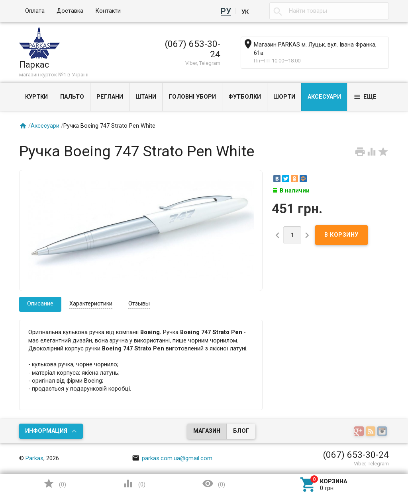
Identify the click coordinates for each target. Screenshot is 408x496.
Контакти (108, 11)
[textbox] (329, 11)
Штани (145, 96)
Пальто (72, 96)
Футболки (244, 96)
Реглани (109, 96)
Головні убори (192, 96)
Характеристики (90, 303)
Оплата (35, 11)
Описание (40, 303)
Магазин (206, 431)
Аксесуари (324, 96)
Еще (365, 97)
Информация (46, 431)
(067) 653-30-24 (192, 49)
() (54, 483)
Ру (227, 11)
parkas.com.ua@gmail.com (172, 458)
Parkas (34, 458)
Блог (241, 431)
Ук (245, 11)
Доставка (70, 11)
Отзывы (139, 303)
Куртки (36, 96)
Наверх (360, 457)
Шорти (284, 96)
